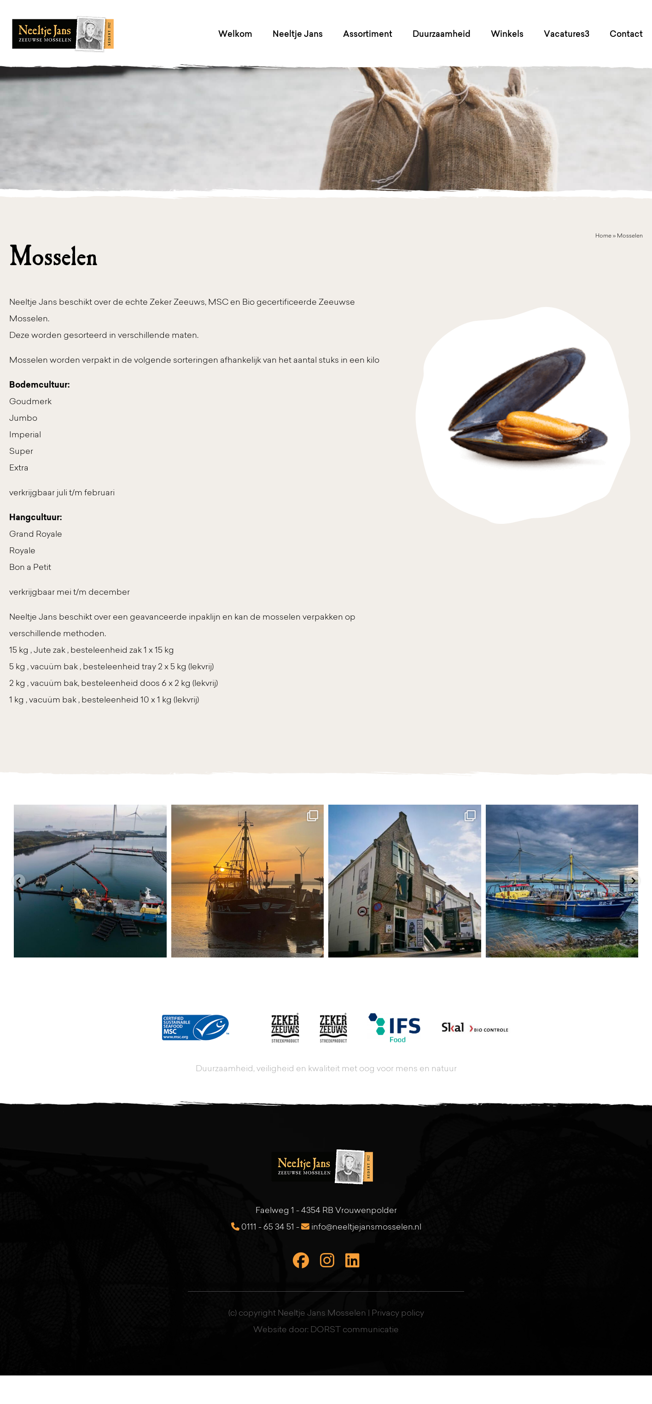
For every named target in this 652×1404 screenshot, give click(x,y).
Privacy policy (398, 1314)
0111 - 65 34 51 (262, 1227)
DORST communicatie (354, 1330)
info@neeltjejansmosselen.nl (361, 1227)
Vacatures (564, 34)
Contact (626, 34)
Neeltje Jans (298, 34)
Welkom (235, 34)
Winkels (507, 34)
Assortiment (367, 34)
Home (603, 236)
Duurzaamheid (442, 34)
